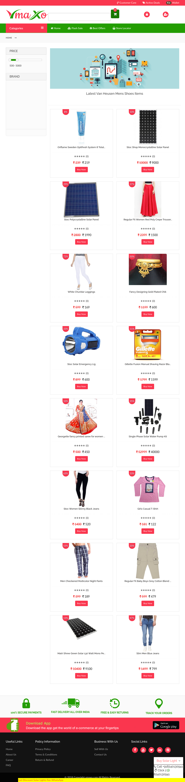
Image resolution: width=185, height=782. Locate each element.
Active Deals (151, 2)
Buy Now (81, 169)
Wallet (172, 2)
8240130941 (162, 774)
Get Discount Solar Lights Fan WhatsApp (40, 779)
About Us (11, 754)
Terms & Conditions (46, 754)
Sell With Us (101, 749)
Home (9, 749)
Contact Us (100, 754)
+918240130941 (173, 766)
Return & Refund (44, 759)
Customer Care (126, 2)
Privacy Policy (43, 749)
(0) (87, 156)
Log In (151, 14)
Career (9, 759)
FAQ (8, 765)
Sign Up (170, 14)
